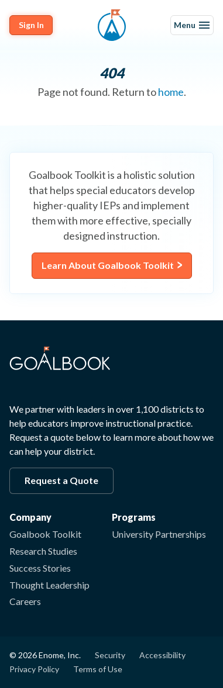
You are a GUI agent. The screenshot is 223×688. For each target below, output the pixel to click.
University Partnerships (159, 534)
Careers (25, 601)
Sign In (31, 25)
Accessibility (162, 655)
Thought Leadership (49, 584)
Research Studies (43, 550)
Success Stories (40, 567)
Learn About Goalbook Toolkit (108, 265)
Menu (192, 25)
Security (110, 655)
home (171, 91)
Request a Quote (61, 480)
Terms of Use (97, 669)
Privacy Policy (34, 669)
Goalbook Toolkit (45, 534)
